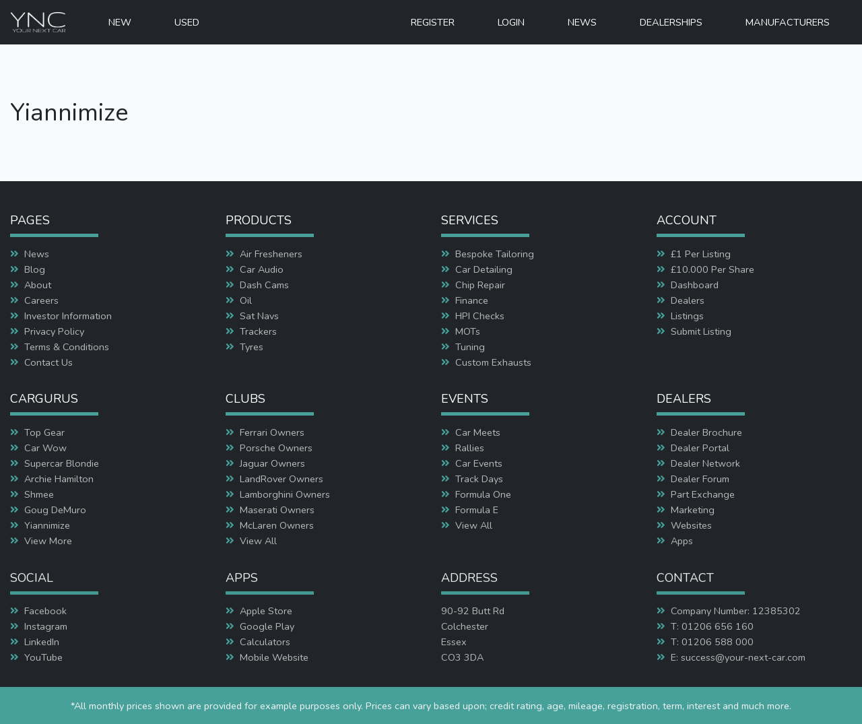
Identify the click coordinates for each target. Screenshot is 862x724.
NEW (119, 22)
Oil (246, 300)
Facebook (45, 611)
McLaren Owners (277, 525)
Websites (691, 525)
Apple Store (266, 611)
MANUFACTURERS (787, 22)
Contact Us (48, 362)
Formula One (483, 494)
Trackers (258, 331)
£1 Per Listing (701, 254)
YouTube (43, 657)
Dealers (687, 300)
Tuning (470, 347)
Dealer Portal (700, 448)
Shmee (39, 494)
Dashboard (695, 285)
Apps (682, 541)
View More (48, 541)
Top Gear (44, 432)
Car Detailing (483, 269)
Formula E (476, 510)
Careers (41, 300)
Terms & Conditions (66, 347)
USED (186, 22)
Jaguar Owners (272, 463)
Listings (687, 316)
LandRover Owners (281, 479)
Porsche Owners (276, 448)
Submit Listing (701, 331)
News (36, 254)
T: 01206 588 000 (712, 642)
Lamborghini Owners (285, 494)
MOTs (467, 331)
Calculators (265, 642)
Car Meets (477, 432)
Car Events (478, 463)
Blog (34, 269)
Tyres (251, 347)
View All (258, 541)
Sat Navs (259, 316)
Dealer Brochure (706, 432)
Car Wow (45, 448)
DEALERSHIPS (671, 22)
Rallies (469, 448)
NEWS (582, 22)
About (37, 285)
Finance (471, 300)
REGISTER (433, 22)
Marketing (693, 510)
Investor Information (68, 316)
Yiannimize (47, 525)
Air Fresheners (271, 254)
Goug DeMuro (55, 510)
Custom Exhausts (493, 362)
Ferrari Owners (272, 432)
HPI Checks (479, 316)
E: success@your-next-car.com (738, 657)
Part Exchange (703, 494)
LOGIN (511, 22)
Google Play (267, 626)
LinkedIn (41, 642)
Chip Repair (480, 285)
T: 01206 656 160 (712, 626)
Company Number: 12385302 (736, 611)
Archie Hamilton (59, 479)
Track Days (479, 479)
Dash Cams (264, 285)
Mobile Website (274, 657)
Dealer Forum (700, 479)
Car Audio (262, 269)
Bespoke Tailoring (494, 254)
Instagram (45, 626)
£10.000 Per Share (712, 269)
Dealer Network (705, 463)
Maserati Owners (277, 510)
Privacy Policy (54, 331)
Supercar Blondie (61, 463)
